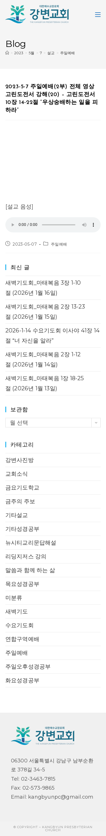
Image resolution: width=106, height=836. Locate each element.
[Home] (7, 53)
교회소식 (16, 473)
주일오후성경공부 (28, 666)
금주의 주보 (20, 501)
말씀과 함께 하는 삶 (30, 570)
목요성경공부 (22, 584)
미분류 (13, 597)
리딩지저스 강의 (26, 556)
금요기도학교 (22, 487)
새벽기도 (16, 611)
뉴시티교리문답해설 (31, 542)
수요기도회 (19, 625)
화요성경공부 (22, 680)
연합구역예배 (22, 639)
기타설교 (16, 515)
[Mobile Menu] (98, 14)
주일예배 (67, 53)
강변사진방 (19, 460)
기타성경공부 (22, 528)
